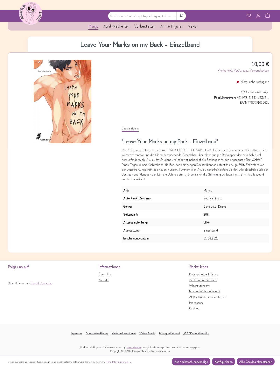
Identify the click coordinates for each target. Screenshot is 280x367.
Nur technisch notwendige (191, 361)
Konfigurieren (223, 361)
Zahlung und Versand (203, 279)
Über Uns (105, 274)
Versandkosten (134, 347)
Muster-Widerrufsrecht (204, 291)
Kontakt (104, 279)
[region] (62, 101)
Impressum (196, 302)
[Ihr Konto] (258, 16)
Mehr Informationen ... (118, 362)
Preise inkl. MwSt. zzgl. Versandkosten (243, 70)
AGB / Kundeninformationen (207, 296)
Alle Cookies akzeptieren (255, 361)
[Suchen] (181, 16)
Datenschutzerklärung (203, 274)
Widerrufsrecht (199, 285)
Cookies (194, 308)
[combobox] (142, 16)
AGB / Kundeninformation (196, 333)
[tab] (130, 128)
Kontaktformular (41, 283)
